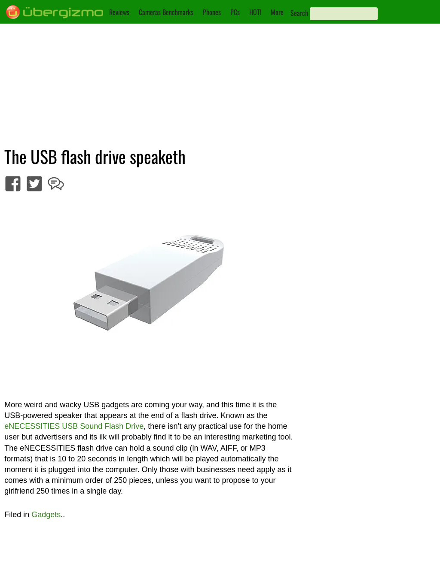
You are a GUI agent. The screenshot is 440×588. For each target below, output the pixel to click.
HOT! (255, 12)
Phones (212, 12)
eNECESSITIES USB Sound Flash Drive (74, 426)
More (277, 12)
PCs (235, 12)
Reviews (119, 12)
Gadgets (46, 514)
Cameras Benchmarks (166, 12)
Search (299, 13)
